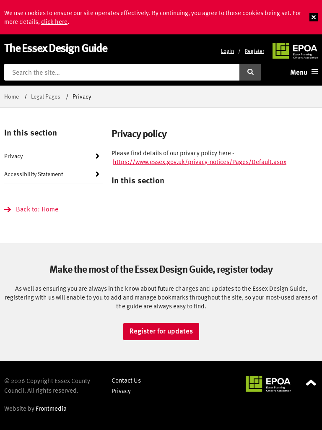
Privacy (13, 155)
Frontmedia (51, 408)
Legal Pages (45, 96)
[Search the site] (121, 72)
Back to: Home (37, 209)
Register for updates (161, 331)
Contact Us (126, 380)
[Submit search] (250, 72)
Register (254, 51)
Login (227, 51)
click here (54, 21)
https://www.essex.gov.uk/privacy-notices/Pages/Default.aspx (199, 161)
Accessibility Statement (33, 173)
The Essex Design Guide (55, 48)
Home (11, 96)
